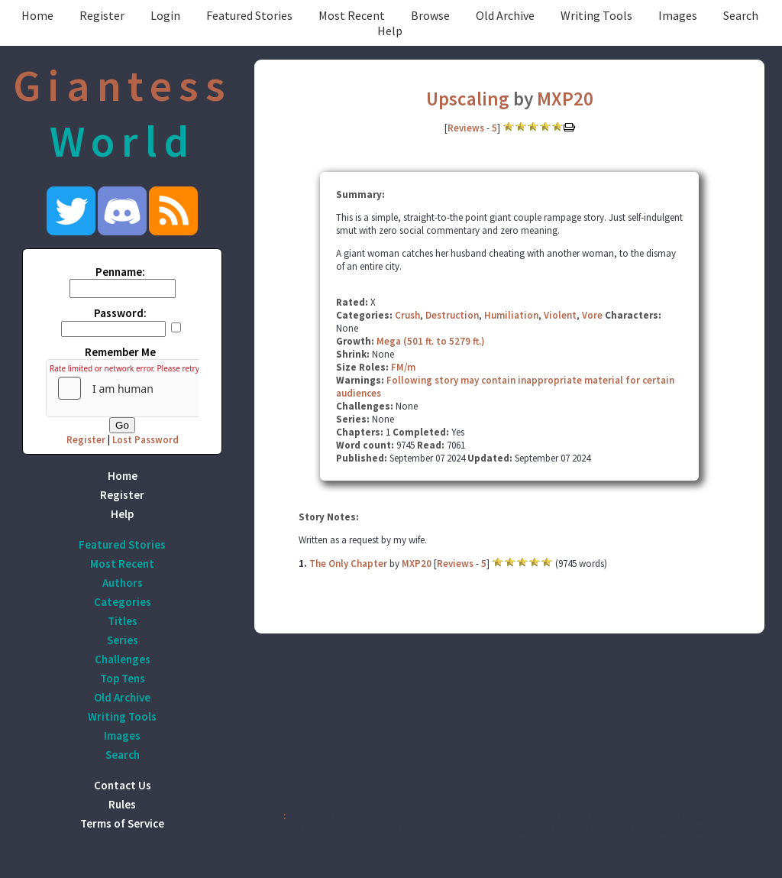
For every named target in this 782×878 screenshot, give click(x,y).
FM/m (403, 367)
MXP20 (565, 98)
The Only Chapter (348, 563)
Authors (122, 582)
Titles (122, 621)
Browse (430, 15)
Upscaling (467, 98)
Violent (560, 315)
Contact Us (122, 785)
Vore (592, 315)
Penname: (120, 271)
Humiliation (511, 315)
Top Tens (122, 678)
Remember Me (120, 352)
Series (122, 640)
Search (740, 15)
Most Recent (351, 15)
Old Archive (505, 15)
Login (165, 15)
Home (37, 15)
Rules (122, 804)
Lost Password (145, 439)
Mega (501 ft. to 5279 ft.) (430, 341)
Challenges (122, 659)
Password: (120, 313)
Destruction (452, 315)
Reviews (466, 127)
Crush (407, 315)
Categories (122, 602)
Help (389, 30)
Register (101, 15)
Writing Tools (596, 15)
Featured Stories (249, 15)
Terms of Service (122, 823)
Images (677, 15)
